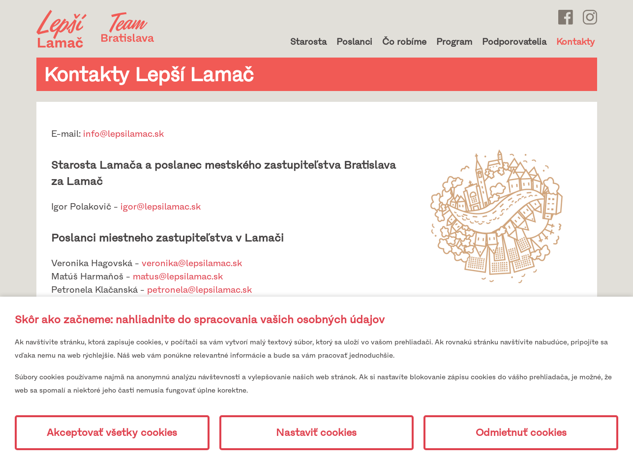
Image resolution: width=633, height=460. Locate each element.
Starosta (308, 42)
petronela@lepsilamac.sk (199, 290)
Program (454, 42)
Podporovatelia (514, 42)
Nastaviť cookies (316, 432)
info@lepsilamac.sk (123, 134)
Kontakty (575, 42)
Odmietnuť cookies (521, 432)
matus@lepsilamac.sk (178, 276)
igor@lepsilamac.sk (161, 207)
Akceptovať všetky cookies (112, 432)
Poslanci (354, 42)
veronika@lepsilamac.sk (192, 263)
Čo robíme (404, 42)
